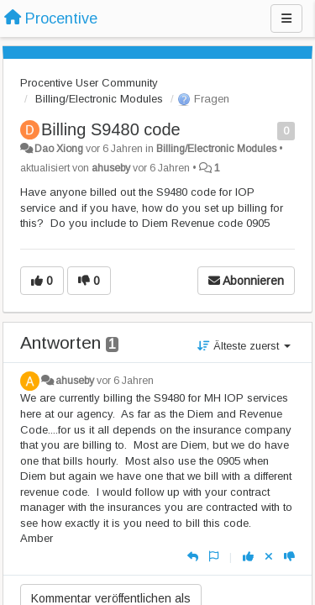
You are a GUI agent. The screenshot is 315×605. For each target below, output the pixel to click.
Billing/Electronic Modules (99, 98)
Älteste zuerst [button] (244, 345)
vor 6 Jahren (125, 381)
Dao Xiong (58, 149)
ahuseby (111, 168)
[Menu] (286, 18)
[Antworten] (192, 556)
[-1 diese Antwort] (289, 556)
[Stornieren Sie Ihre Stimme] (269, 556)
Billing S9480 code (111, 129)
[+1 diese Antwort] (248, 556)
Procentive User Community (89, 82)
